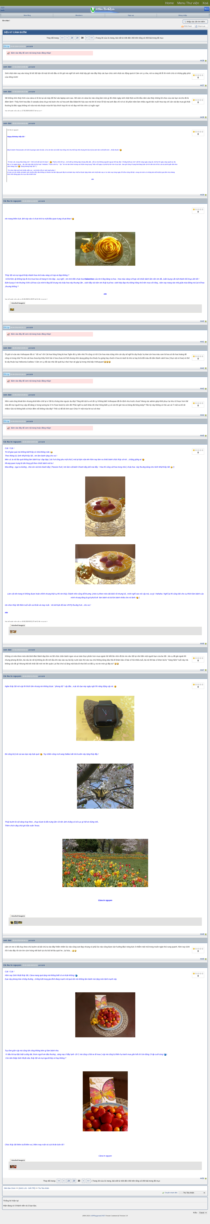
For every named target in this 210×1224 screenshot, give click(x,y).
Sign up (131, 15)
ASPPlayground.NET (97, 1216)
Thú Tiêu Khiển (43, 1188)
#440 (202, 321)
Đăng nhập (183, 15)
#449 (202, 959)
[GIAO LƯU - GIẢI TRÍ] (27, 1188)
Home (169, 3)
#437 (202, 85)
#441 (202, 342)
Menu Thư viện (188, 3)
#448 (202, 934)
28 (72, 38)
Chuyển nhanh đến (169, 1192)
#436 (202, 60)
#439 (202, 195)
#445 (202, 435)
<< (62, 38)
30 (82, 38)
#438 (202, 117)
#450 (202, 1178)
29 (77, 38)
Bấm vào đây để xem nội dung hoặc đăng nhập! (31, 53)
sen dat (7, 67)
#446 (202, 643)
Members (79, 15)
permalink (29, 46)
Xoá (205, 3)
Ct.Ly (6, 46)
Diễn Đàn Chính (10, 1188)
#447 (202, 670)
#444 (202, 415)
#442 (202, 368)
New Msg (27, 15)
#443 (202, 388)
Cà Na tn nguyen (12, 201)
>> (91, 38)
